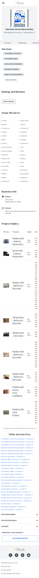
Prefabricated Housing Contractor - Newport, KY (16, 501)
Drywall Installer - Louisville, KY (10, 483)
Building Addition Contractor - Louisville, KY (15, 462)
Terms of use (5, 566)
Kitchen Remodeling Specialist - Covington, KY (16, 492)
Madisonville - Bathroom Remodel (18, 285)
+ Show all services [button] (11, 80)
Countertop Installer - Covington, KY (12, 468)
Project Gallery (10, 223)
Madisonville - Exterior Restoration (18, 241)
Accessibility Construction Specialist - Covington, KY (18, 439)
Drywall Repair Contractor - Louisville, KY (14, 489)
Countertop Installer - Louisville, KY (12, 471)
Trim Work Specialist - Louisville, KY (12, 510)
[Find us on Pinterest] (16, 555)
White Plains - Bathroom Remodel (18, 320)
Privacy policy (6, 570)
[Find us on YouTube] (28, 555)
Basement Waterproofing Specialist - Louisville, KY (17, 451)
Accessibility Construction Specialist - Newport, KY (17, 445)
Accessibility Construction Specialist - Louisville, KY (17, 442)
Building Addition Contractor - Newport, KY (14, 465)
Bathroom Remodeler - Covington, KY (13, 456)
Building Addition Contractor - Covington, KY (15, 459)
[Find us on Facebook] (10, 555)
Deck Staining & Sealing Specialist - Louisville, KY (16, 480)
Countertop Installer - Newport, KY (12, 474)
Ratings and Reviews (13, 91)
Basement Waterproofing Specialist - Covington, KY (17, 448)
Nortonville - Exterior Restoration (17, 253)
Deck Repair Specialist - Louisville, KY (13, 477)
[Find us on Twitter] (22, 555)
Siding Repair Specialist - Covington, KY (13, 507)
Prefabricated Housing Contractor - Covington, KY (17, 495)
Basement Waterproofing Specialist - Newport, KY (17, 454)
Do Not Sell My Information (10, 574)
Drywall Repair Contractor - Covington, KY (14, 486)
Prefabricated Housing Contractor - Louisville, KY (16, 498)
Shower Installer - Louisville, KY (11, 504)
